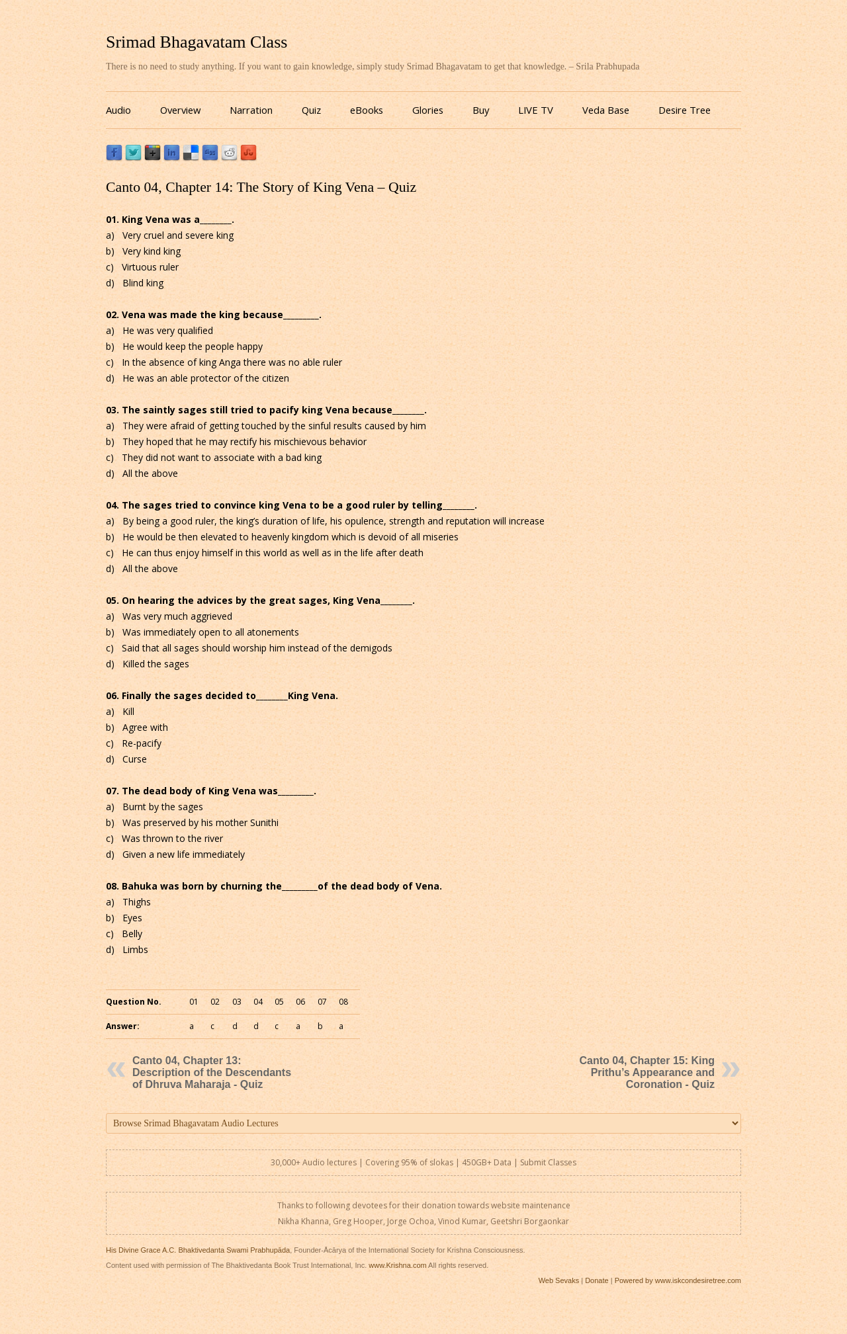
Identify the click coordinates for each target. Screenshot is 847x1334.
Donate (596, 1280)
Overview (180, 109)
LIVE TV (535, 109)
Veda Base (605, 109)
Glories (427, 109)
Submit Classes (548, 1162)
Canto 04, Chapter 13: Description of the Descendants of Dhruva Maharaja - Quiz (211, 1072)
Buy (480, 109)
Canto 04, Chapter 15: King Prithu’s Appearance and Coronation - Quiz (647, 1072)
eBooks (366, 109)
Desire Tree (684, 109)
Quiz (311, 109)
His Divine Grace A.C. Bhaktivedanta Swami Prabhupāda (198, 1250)
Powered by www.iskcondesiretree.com (678, 1280)
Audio (118, 109)
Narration (251, 109)
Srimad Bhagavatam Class (196, 42)
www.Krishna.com (397, 1265)
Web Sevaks (559, 1280)
